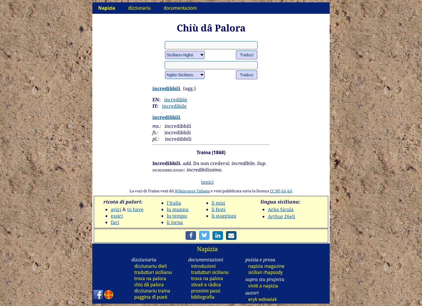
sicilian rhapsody (265, 272)
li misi (218, 203)
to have (135, 209)
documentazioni (180, 8)
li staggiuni (224, 216)
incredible (175, 99)
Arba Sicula (281, 209)
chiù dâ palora (149, 284)
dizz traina (152, 291)
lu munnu (177, 209)
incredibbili (166, 88)
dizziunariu (139, 8)
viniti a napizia (263, 286)
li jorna (175, 222)
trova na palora (150, 278)
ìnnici (207, 182)
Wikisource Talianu (192, 191)
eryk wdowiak (262, 299)
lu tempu (177, 216)
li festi (218, 209)
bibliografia (203, 297)
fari (115, 222)
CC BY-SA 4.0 (281, 191)
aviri (116, 209)
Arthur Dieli (281, 216)
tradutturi (153, 272)
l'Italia (174, 203)
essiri (117, 216)
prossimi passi (205, 291)
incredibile (174, 106)
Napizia (207, 249)
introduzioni (203, 266)
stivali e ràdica (206, 284)
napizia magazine (266, 266)
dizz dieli (150, 266)
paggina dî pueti (150, 297)
